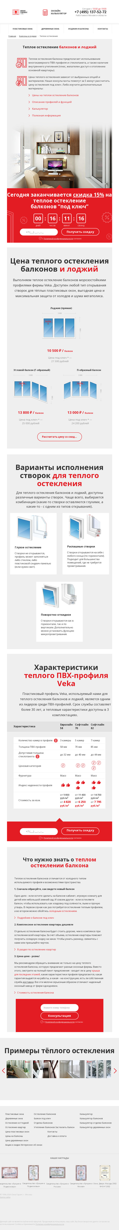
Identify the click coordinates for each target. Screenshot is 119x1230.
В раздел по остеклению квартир (36, 949)
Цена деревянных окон (16, 1140)
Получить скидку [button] (80, 232)
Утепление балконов (44, 1127)
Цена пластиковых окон (17, 1131)
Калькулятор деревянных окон (95, 1127)
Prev (4, 1070)
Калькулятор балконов (91, 1118)
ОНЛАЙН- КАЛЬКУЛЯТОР (55, 12)
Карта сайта (5, 1197)
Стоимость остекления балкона (35, 992)
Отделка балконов (43, 1122)
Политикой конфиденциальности (58, 238)
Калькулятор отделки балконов (96, 1122)
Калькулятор (86, 1114)
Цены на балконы (14, 1136)
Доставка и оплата (56, 1136)
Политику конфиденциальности (49, 1224)
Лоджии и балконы (78, 29)
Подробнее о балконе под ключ (35, 917)
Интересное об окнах (31, 1144)
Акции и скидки (12, 1144)
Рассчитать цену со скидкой (61, 436)
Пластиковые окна (22, 29)
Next (116, 1070)
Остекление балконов (45, 1114)
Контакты (103, 29)
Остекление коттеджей (17, 1122)
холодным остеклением (63, 911)
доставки (28, 982)
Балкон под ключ (42, 1118)
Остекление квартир (15, 1127)
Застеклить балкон (64, 1127)
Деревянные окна (50, 29)
